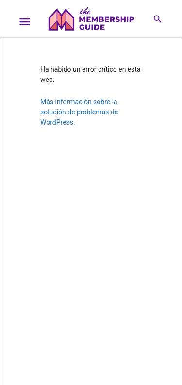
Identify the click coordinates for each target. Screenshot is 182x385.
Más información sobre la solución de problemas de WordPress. (79, 112)
